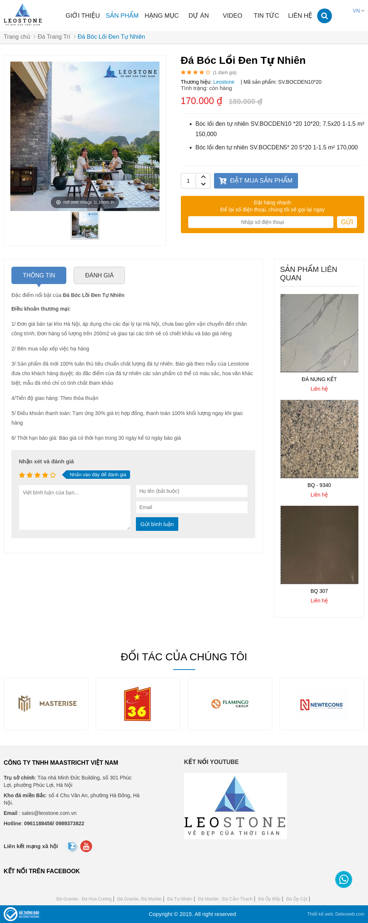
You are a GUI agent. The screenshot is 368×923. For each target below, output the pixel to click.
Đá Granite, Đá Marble (139, 899)
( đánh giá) (224, 73)
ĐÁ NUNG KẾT (319, 380)
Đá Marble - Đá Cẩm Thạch (225, 899)
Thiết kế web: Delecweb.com (335, 914)
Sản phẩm (122, 15)
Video (232, 15)
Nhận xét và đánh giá (46, 462)
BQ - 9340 (319, 485)
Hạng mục (161, 15)
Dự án (199, 15)
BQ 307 (319, 591)
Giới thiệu (83, 15)
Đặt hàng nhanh (272, 203)
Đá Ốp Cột (296, 899)
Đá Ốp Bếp (269, 899)
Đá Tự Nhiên (179, 899)
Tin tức (266, 15)
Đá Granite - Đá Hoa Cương (84, 899)
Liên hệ (300, 15)
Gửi (347, 222)
